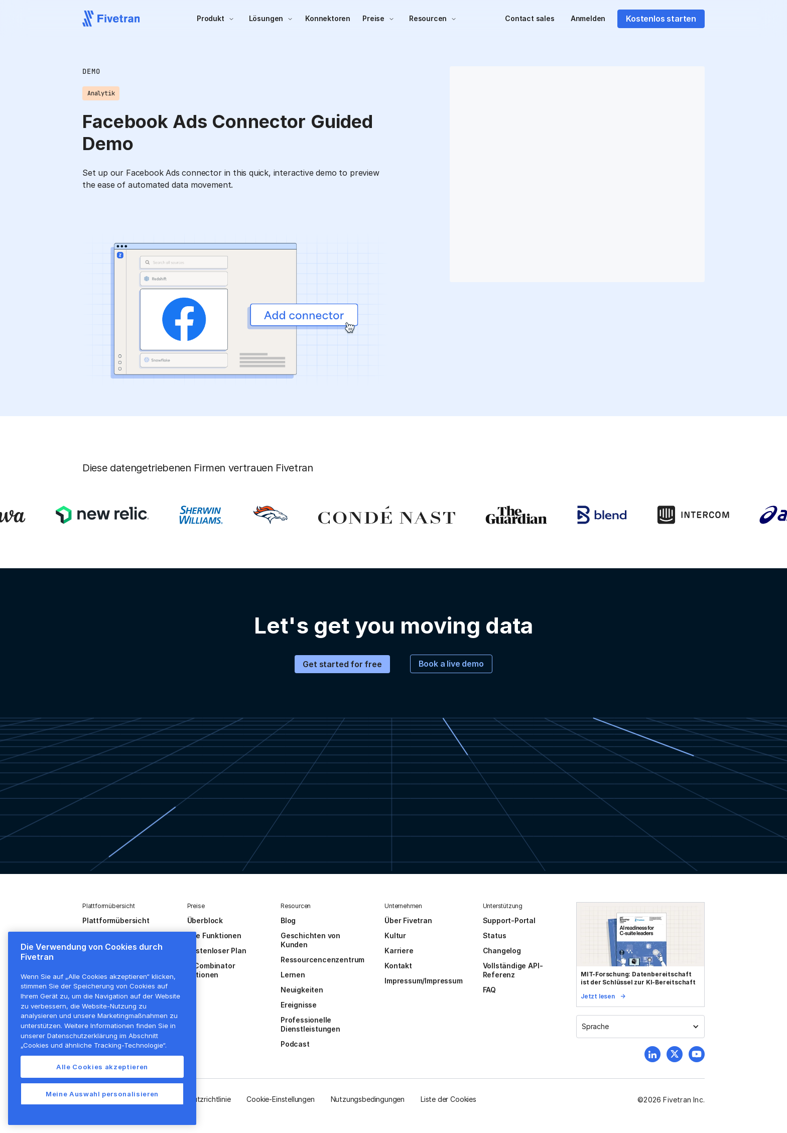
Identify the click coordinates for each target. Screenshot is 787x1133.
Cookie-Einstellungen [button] (280, 1099)
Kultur (395, 935)
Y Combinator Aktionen (211, 970)
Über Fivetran (408, 920)
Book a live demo (451, 664)
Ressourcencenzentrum (322, 959)
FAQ (489, 989)
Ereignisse (299, 1004)
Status (494, 935)
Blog (288, 920)
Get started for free (342, 664)
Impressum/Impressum (423, 980)
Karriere (398, 950)
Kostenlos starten (661, 19)
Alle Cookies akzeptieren (102, 1067)
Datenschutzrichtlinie (196, 1099)
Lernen (293, 974)
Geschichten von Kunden (310, 940)
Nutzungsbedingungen (368, 1099)
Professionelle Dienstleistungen (310, 1024)
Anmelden (588, 18)
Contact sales (530, 18)
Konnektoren (327, 18)
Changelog (502, 950)
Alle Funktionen (214, 935)
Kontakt (398, 965)
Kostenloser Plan (216, 950)
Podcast (295, 1044)
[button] (215, 18)
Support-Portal (509, 920)
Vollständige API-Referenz (513, 970)
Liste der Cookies (448, 1099)
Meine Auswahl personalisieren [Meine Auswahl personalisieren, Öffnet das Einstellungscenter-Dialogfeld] (102, 1094)
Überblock (205, 920)
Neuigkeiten (302, 989)
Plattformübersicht (116, 920)
